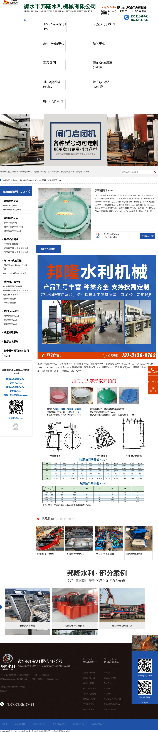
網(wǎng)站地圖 (110, 709)
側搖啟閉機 (9, 248)
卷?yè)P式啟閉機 (67, 172)
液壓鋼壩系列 (11, 332)
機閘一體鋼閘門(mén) (13, 227)
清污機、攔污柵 (82, 172)
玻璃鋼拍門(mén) (54, 180)
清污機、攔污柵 (12, 282)
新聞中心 (99, 43)
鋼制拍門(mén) (10, 320)
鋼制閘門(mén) (40, 172)
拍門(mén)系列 (40, 180)
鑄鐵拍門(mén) (10, 324)
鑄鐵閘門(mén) (26, 172)
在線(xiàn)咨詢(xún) (148, 239)
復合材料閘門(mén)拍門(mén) (16, 353)
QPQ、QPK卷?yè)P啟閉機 (15, 273)
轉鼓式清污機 (10, 299)
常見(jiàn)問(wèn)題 (101, 84)
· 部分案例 (97, 573)
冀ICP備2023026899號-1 (16, 687)
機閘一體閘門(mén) (12, 210)
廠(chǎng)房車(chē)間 (102, 65)
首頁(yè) (14, 180)
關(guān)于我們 (104, 24)
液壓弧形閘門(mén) (12, 231)
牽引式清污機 (10, 303)
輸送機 (16, 295)
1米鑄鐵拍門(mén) (45, 554)
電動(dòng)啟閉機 (134, 554)
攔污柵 (7, 295)
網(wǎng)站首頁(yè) (55, 26)
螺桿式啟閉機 (53, 172)
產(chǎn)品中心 (53, 43)
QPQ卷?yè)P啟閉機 (105, 554)
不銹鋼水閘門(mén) (75, 554)
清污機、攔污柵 (89, 694)
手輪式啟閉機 (22, 248)
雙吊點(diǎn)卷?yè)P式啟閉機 (15, 267)
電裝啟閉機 (9, 252)
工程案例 (49, 62)
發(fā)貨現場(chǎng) (51, 84)
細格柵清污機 (10, 290)
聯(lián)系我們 (53, 101)
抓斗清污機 (23, 290)
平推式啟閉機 (22, 252)
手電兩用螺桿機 (11, 244)
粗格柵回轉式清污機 (13, 286)
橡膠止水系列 (11, 341)
